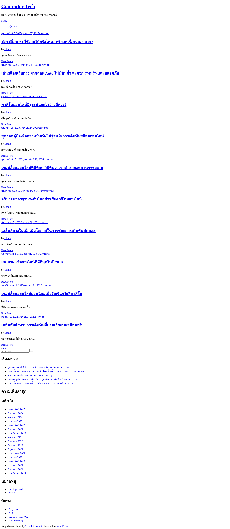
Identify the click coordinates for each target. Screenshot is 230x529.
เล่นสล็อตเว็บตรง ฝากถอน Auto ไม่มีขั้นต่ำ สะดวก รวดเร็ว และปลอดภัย (60, 73)
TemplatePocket (33, 526)
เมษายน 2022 (15, 457)
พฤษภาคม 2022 (16, 453)
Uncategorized (46, 190)
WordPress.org (15, 520)
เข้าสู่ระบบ (13, 509)
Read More (7, 61)
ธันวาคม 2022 (15, 429)
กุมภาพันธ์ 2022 (16, 461)
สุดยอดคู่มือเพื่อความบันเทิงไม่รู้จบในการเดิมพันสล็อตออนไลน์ (52, 136)
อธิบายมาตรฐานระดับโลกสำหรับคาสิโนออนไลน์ (41, 199)
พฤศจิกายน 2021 (17, 473)
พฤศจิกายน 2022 (17, 433)
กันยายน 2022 (15, 441)
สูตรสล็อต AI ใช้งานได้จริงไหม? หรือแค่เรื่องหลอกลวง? (47, 42)
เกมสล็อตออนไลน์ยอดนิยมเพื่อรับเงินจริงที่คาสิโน (41, 294)
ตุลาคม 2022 (15, 437)
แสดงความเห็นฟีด (18, 517)
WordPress (62, 526)
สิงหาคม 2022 (15, 445)
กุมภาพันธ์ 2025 (16, 409)
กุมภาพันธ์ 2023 (16, 425)
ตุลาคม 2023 (15, 417)
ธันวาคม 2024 (15, 413)
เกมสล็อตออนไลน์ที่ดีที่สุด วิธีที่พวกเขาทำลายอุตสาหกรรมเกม (52, 168)
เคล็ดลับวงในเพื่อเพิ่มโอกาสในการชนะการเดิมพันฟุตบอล (48, 231)
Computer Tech (18, 6)
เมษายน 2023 (15, 421)
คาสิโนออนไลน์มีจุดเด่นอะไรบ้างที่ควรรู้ (34, 105)
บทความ (44, 33)
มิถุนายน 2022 (15, 449)
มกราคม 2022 (15, 465)
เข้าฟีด (11, 513)
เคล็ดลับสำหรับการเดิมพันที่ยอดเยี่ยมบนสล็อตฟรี (41, 325)
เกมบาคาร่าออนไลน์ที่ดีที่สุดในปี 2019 (32, 262)
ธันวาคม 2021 (15, 469)
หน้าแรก (12, 26)
